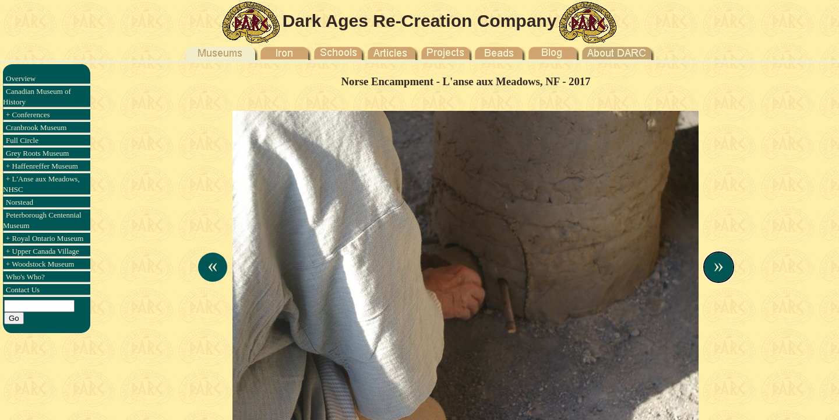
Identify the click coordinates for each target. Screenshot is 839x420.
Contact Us (23, 289)
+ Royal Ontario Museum (44, 238)
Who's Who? (25, 276)
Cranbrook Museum (36, 127)
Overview (21, 78)
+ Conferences (28, 114)
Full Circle (22, 140)
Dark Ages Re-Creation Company (420, 20)
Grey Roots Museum (37, 153)
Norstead (19, 202)
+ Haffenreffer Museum (42, 166)
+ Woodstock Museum (40, 264)
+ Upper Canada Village (42, 251)
